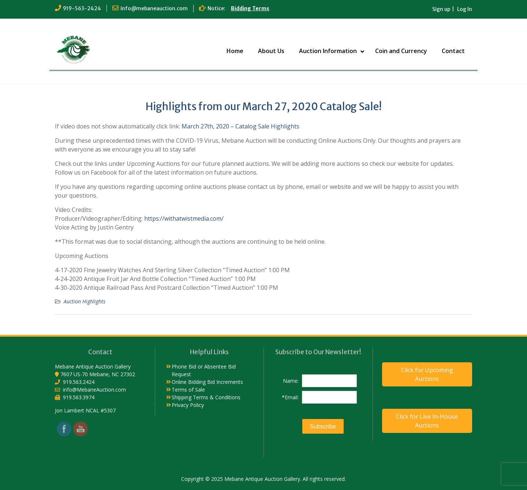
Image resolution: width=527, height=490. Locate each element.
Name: (291, 380)
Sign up (441, 9)
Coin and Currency (401, 51)
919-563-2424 (82, 8)
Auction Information (328, 51)
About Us (271, 51)
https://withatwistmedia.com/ (184, 218)
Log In (464, 9)
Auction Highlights (84, 301)
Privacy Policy (188, 404)
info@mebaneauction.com (154, 8)
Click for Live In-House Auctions (427, 420)
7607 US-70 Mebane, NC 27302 (97, 374)
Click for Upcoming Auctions (427, 374)
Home (235, 51)
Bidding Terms (250, 8)
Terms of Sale (188, 389)
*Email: (290, 397)
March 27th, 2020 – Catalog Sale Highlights (240, 126)
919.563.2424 (78, 381)
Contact (453, 51)
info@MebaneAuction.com (94, 389)
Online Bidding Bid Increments (207, 381)
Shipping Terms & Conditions (206, 397)
